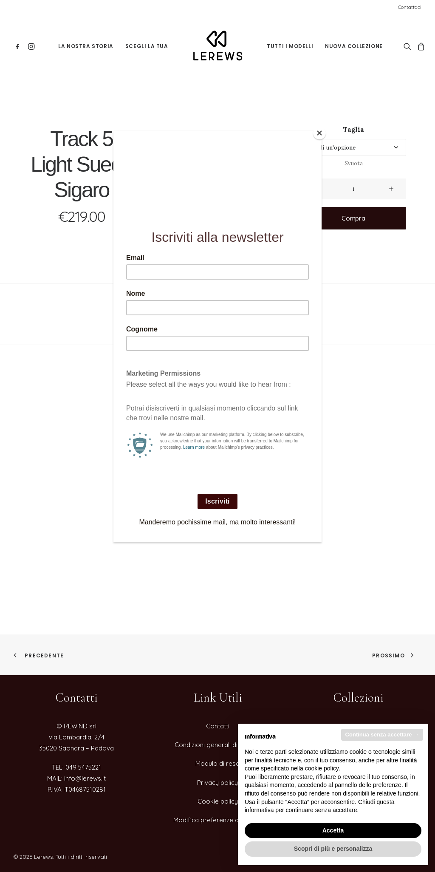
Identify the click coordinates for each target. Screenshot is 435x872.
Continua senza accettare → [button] (382, 734)
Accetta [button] (333, 830)
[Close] (319, 133)
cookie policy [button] (322, 768)
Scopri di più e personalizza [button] (333, 848)
